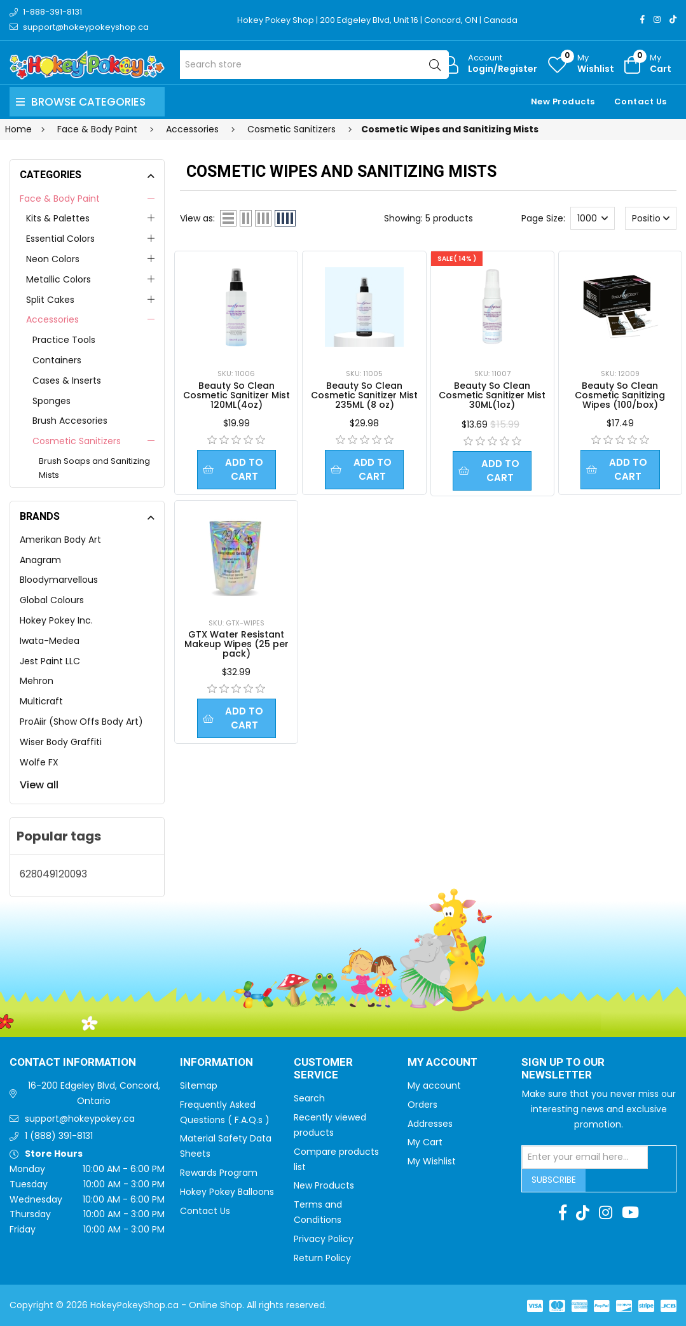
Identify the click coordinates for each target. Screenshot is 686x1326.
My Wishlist (432, 1161)
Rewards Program (218, 1172)
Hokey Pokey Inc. (56, 620)
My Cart (425, 1142)
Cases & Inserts (66, 380)
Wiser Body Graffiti (61, 742)
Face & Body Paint (60, 198)
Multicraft (41, 701)
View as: (197, 218)
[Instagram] (657, 19)
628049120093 (53, 874)
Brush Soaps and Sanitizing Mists (94, 468)
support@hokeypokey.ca (80, 1118)
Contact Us (640, 101)
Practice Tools (63, 339)
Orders (422, 1104)
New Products (563, 101)
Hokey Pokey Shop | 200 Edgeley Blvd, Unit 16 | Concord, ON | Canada (377, 20)
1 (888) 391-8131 (59, 1135)
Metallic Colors (58, 279)
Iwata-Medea (49, 640)
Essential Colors (60, 238)
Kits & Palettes (58, 218)
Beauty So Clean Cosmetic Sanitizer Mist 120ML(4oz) (236, 395)
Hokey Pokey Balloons (227, 1191)
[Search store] (314, 64)
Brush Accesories (69, 420)
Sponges (51, 400)
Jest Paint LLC (50, 661)
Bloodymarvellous (59, 579)
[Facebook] (642, 19)
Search (309, 1098)
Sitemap (198, 1085)
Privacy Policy (323, 1238)
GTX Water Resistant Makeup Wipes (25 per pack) (236, 645)
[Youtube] (630, 1212)
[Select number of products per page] (592, 218)
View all (39, 785)
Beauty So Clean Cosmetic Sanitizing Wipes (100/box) (620, 395)
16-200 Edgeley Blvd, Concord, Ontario (94, 1093)
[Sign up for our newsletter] (585, 1157)
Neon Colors (52, 259)
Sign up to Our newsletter (563, 1069)
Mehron (36, 680)
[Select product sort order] (650, 218)
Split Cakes (50, 299)
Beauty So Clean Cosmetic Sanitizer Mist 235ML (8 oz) (364, 395)
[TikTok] (672, 19)
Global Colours (52, 600)
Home (18, 129)
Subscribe (554, 1179)
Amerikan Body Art (60, 539)
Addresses (430, 1123)
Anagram (40, 560)
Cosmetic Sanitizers (76, 441)
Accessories (52, 319)
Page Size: (543, 218)
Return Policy (322, 1258)
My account (434, 1085)
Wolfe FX (39, 762)
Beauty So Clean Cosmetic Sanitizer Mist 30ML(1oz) (492, 395)
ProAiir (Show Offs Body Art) (81, 721)
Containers (56, 360)
